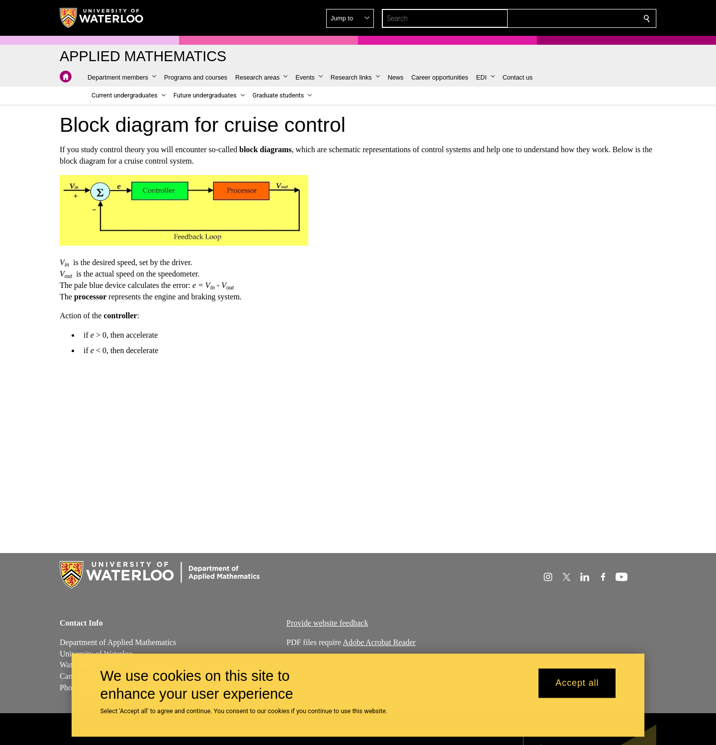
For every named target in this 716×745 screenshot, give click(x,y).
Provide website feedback (327, 623)
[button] (574, 18)
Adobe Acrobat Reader (379, 642)
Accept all (577, 683)
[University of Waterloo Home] (102, 18)
